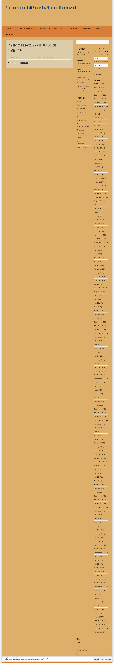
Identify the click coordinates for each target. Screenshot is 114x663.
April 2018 (97, 435)
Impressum (10, 34)
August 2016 (98, 511)
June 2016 (97, 519)
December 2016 (99, 496)
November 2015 (99, 545)
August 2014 (98, 590)
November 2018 (99, 413)
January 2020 (98, 363)
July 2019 (97, 386)
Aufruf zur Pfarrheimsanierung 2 (83, 63)
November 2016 (99, 500)
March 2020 (98, 356)
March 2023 (98, 220)
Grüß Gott (10, 29)
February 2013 (99, 632)
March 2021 (98, 311)
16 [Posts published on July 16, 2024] (97, 62)
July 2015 (97, 556)
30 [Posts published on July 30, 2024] (97, 69)
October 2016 (99, 503)
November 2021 (99, 280)
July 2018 (97, 428)
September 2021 (100, 288)
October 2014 (99, 583)
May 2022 (97, 258)
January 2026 (98, 91)
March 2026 (98, 84)
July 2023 (97, 205)
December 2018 (99, 409)
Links (97, 29)
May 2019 (97, 394)
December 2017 (99, 450)
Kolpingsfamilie (81, 120)
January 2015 (98, 575)
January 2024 (98, 182)
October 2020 (99, 329)
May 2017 (97, 477)
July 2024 (97, 159)
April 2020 (97, 352)
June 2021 (97, 299)
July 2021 (97, 295)
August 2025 (98, 110)
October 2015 (99, 549)
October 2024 (99, 148)
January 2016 (98, 537)
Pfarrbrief (51, 57)
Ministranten (81, 130)
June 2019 (97, 390)
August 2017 (98, 466)
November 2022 (99, 235)
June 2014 (97, 598)
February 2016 (99, 534)
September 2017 (100, 462)
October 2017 (99, 458)
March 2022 (98, 265)
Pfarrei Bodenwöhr (27, 29)
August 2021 (98, 292)
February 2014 (99, 613)
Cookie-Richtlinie (40, 659)
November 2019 (99, 371)
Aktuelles (73, 29)
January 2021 (98, 318)
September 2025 (100, 106)
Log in (78, 642)
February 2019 (99, 401)
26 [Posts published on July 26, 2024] (103, 65)
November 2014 (99, 579)
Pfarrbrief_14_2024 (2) (13, 63)
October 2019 (99, 375)
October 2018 (99, 416)
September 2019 (100, 379)
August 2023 (98, 201)
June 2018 (97, 432)
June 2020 (97, 345)
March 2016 (98, 530)
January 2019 (98, 405)
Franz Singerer (15, 57)
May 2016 (97, 522)
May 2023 (97, 212)
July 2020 (97, 341)
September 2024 (100, 152)
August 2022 (98, 246)
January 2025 (98, 137)
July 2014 (97, 594)
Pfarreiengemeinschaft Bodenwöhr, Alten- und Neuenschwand (41, 7)
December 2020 (99, 322)
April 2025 (97, 125)
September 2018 (100, 420)
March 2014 (98, 609)
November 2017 (99, 454)
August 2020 (98, 337)
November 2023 (99, 190)
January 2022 (98, 273)
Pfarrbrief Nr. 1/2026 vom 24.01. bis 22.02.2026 (83, 88)
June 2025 (97, 118)
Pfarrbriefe (86, 29)
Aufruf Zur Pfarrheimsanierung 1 (83, 71)
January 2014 (98, 617)
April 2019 (97, 398)
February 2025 (99, 133)
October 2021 (99, 284)
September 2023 (100, 197)
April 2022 (97, 261)
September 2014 (100, 587)
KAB (78, 116)
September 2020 (100, 333)
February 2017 (99, 488)
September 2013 (100, 628)
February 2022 (99, 269)
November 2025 (99, 99)
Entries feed (80, 646)
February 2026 (99, 87)
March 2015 (98, 568)
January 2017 (98, 492)
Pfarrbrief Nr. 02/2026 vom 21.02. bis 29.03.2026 (83, 80)
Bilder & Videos (82, 105)
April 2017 (97, 481)
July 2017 (97, 469)
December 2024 (99, 140)
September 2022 (100, 242)
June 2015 (97, 560)
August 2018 (98, 424)
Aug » (100, 74)
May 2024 (97, 167)
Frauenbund (81, 109)
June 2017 (97, 473)
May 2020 (97, 348)
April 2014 (97, 606)
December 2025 (99, 95)
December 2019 (99, 367)
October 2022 (99, 239)
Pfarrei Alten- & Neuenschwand (52, 29)
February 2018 (99, 443)
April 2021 (97, 307)
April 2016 (97, 526)
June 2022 (97, 254)
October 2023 (99, 193)
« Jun (95, 74)
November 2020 (99, 326)
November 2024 (99, 144)
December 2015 (99, 541)
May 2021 (97, 303)
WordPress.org (81, 654)
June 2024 (97, 163)
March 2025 (98, 129)
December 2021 (99, 276)
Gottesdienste (81, 112)
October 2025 (99, 103)
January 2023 (98, 227)
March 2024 (98, 174)
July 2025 (97, 114)
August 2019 (98, 382)
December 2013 (99, 621)
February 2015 (99, 572)
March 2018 (98, 439)
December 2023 (99, 186)
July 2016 (97, 515)
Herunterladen (24, 63)
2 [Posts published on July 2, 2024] (97, 55)
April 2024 (97, 171)
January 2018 (98, 447)
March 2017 (98, 485)
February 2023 (99, 224)
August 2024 (98, 155)
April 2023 (97, 216)
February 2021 (99, 314)
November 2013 (99, 624)
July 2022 (97, 250)
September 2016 (100, 507)
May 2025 (97, 121)
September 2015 (100, 553)
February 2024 (99, 178)
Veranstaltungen (59, 57)
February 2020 (99, 360)
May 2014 (97, 602)
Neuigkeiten (45, 57)
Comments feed (81, 650)
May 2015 (97, 564)
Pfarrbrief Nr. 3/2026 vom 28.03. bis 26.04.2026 (83, 54)
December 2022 (99, 231)
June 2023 (97, 208)
